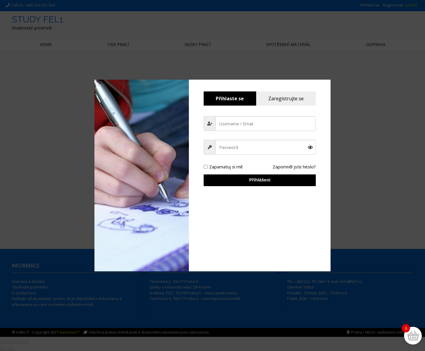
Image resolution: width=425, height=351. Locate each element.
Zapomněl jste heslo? (294, 167)
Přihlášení (259, 179)
